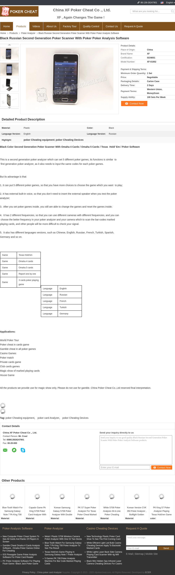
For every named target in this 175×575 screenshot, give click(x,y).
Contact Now (137, 103)
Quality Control (91, 26)
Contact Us (112, 26)
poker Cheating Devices (75, 417)
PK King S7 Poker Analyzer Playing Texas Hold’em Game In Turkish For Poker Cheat (162, 511)
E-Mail (129, 553)
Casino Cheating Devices (102, 528)
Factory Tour (70, 26)
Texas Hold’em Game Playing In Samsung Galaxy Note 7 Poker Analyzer (63, 553)
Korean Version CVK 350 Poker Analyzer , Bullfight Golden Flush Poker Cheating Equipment (137, 511)
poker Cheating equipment (20, 417)
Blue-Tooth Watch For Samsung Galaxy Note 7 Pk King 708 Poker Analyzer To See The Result (12, 511)
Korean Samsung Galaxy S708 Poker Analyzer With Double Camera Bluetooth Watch (62, 511)
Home (6, 26)
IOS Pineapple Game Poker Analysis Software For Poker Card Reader (20, 555)
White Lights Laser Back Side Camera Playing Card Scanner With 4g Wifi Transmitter (104, 554)
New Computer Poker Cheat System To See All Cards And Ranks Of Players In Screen (21, 539)
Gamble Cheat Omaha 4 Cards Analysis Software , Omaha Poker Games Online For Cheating (21, 548)
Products (21, 26)
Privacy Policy (28, 572)
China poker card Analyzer (49, 572)
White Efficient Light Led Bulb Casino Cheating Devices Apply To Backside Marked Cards (104, 545)
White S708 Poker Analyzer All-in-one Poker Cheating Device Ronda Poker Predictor (111, 511)
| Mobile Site (151, 553)
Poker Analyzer (28, 33)
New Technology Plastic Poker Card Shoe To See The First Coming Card (103, 537)
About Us (51, 26)
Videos (36, 26)
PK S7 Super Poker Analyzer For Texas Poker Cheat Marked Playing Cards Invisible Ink (87, 511)
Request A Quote (133, 26)
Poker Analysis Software (17, 528)
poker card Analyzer (48, 417)
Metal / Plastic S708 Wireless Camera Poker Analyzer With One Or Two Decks (63, 537)
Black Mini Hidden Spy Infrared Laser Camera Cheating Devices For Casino (104, 562)
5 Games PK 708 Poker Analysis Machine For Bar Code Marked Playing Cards (63, 561)
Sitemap (139, 553)
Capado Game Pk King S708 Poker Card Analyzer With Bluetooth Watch (37, 511)
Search (173, 11)
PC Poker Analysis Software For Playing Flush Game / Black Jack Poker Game (21, 562)
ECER (148, 572)
